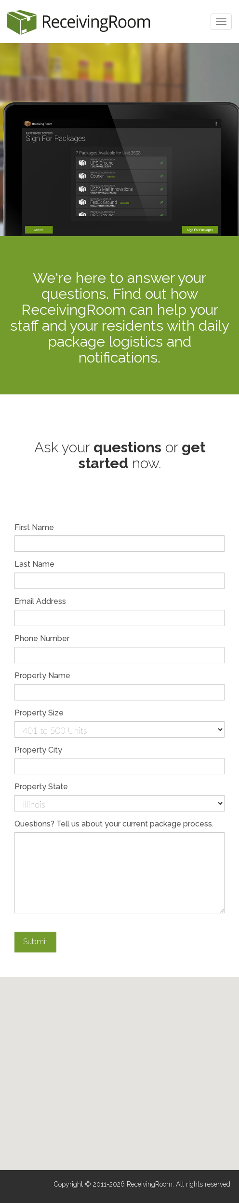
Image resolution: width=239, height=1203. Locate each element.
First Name (34, 527)
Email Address (40, 601)
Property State (41, 786)
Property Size (39, 712)
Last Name (34, 564)
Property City (38, 750)
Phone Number (41, 638)
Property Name (42, 675)
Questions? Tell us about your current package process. (113, 823)
